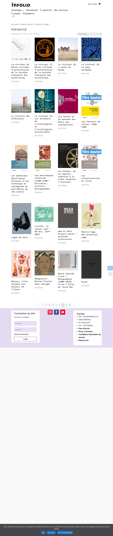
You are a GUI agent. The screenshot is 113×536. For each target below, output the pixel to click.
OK (43, 532)
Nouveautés (32, 10)
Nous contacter (86, 331)
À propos (15, 14)
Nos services (61, 10)
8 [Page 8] (66, 305)
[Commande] (89, 34)
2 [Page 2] (46, 305)
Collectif (38, 24)
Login (25, 339)
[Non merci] (110, 530)
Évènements (28, 14)
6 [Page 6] (59, 305)
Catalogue (16, 10)
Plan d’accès (84, 328)
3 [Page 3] (49, 305)
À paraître (46, 10)
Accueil (14, 24)
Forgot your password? (21, 334)
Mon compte (92, 4)
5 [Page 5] (56, 305)
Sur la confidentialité (65, 532)
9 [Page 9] (69, 305)
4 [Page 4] (52, 305)
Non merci (51, 532)
